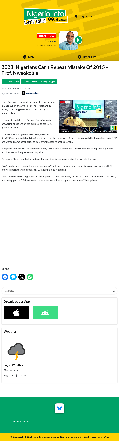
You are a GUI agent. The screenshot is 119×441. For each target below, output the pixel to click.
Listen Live (87, 57)
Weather (10, 331)
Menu (29, 57)
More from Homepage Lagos (40, 81)
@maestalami (30, 93)
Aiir (106, 436)
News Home (13, 81)
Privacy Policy (21, 421)
